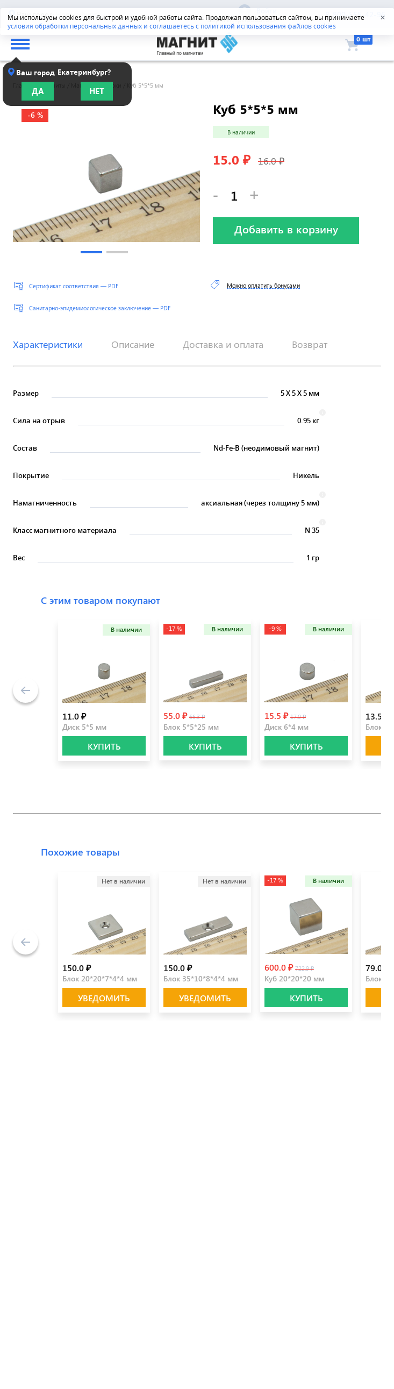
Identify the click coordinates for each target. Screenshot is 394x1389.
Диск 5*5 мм (84, 727)
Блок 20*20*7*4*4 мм (99, 978)
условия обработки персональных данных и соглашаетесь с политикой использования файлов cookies (172, 26)
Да (38, 91)
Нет (96, 91)
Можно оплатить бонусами (263, 285)
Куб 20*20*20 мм (294, 978)
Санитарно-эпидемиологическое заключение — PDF (99, 308)
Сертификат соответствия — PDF (73, 286)
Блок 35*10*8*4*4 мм (200, 978)
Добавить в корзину (286, 229)
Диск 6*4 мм (286, 727)
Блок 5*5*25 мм (191, 727)
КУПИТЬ (104, 746)
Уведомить (104, 997)
